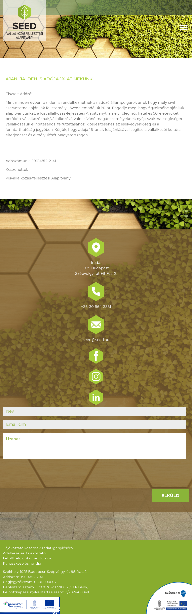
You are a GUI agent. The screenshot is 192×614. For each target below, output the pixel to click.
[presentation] (33, 471)
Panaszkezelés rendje (22, 563)
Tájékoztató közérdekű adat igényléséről (38, 548)
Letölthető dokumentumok (27, 558)
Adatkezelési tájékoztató (24, 553)
